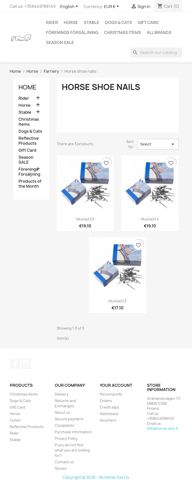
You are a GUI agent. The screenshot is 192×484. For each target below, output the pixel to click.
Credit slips (109, 407)
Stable (91, 22)
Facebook (15, 364)
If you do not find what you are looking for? (72, 450)
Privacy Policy (66, 438)
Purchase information (73, 432)
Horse (71, 22)
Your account (116, 385)
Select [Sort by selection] (158, 144)
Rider (52, 22)
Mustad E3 (117, 301)
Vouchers (108, 420)
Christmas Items (122, 32)
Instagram (26, 364)
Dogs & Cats (118, 22)
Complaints (64, 425)
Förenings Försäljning (72, 32)
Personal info (111, 394)
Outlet (15, 420)
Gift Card (148, 22)
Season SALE (60, 42)
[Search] (156, 52)
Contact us (64, 462)
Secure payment (69, 419)
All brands (159, 32)
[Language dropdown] (70, 7)
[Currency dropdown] (112, 7)
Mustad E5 (85, 219)
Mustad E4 (150, 219)
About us (62, 412)
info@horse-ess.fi (162, 428)
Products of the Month (30, 184)
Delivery (61, 394)
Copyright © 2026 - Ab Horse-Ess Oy (96, 477)
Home (27, 87)
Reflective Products (28, 141)
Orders (106, 400)
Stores (60, 468)
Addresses (109, 413)
